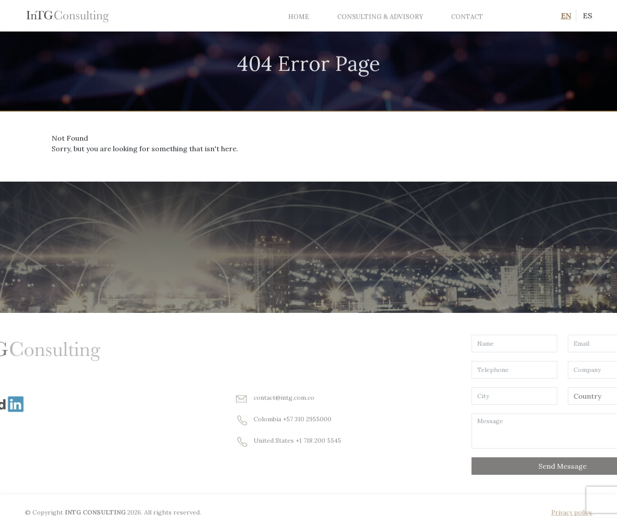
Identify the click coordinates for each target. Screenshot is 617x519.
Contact (467, 16)
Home (298, 16)
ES (587, 16)
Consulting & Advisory (380, 16)
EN (566, 16)
